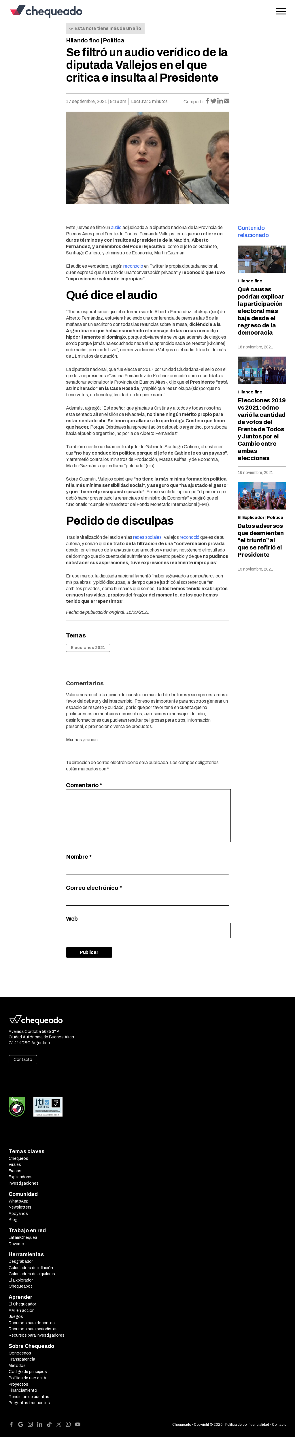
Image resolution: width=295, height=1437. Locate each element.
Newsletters (20, 1207)
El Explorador (21, 1280)
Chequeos (18, 1158)
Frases (15, 1171)
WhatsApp (19, 1201)
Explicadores (21, 1177)
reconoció (133, 266)
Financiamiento (23, 1390)
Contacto (23, 1059)
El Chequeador (22, 1304)
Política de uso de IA (27, 1378)
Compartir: (194, 101)
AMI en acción (22, 1310)
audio (116, 227)
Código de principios (28, 1372)
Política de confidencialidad (247, 1425)
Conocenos (20, 1353)
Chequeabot (20, 1286)
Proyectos (18, 1384)
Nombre (79, 856)
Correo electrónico (94, 888)
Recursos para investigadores (37, 1335)
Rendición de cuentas (29, 1397)
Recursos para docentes (32, 1323)
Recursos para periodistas (33, 1329)
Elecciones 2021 (88, 648)
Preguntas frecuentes (29, 1403)
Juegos (16, 1316)
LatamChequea (23, 1237)
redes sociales (147, 537)
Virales (15, 1164)
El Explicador (251, 517)
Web (72, 919)
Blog (13, 1219)
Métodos (17, 1365)
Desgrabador (21, 1261)
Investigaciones (24, 1183)
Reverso (16, 1244)
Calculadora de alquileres (32, 1274)
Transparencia (22, 1359)
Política (113, 40)
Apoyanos (18, 1213)
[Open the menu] (281, 11)
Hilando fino (83, 40)
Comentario (84, 785)
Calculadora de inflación (31, 1268)
